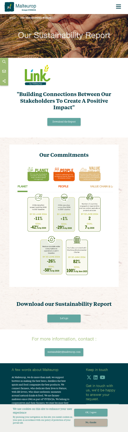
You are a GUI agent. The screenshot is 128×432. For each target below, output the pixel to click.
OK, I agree (90, 412)
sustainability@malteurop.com (64, 352)
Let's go (64, 318)
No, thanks (91, 422)
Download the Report (64, 122)
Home (12, 18)
